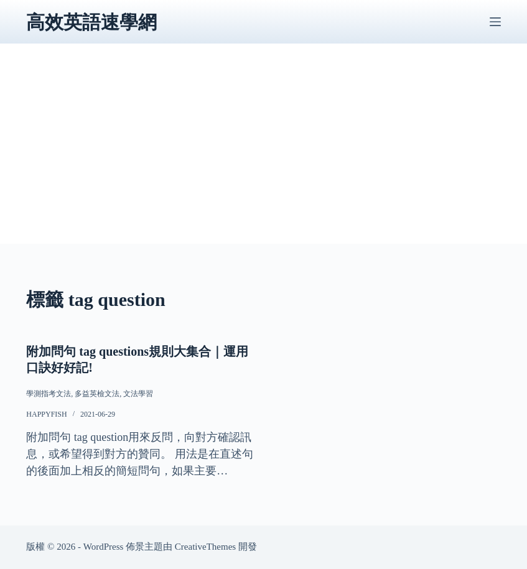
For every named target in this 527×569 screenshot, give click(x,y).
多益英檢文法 (97, 393)
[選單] (495, 21)
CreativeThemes (205, 547)
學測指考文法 (48, 393)
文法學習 (138, 393)
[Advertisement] (263, 157)
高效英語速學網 (91, 22)
